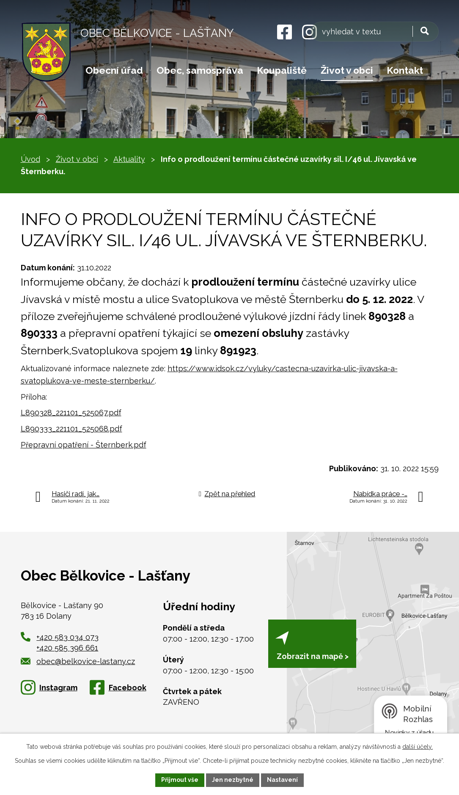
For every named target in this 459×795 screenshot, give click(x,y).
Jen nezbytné (232, 779)
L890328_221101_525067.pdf (71, 412)
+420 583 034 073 (67, 637)
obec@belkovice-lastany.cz (78, 661)
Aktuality (129, 159)
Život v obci (347, 70)
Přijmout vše (179, 779)
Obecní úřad (114, 70)
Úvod (30, 159)
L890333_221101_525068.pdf (71, 428)
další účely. (417, 746)
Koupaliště (282, 70)
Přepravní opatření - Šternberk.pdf (83, 444)
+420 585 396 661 (67, 647)
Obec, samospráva (200, 70)
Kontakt (405, 70)
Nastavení (282, 779)
